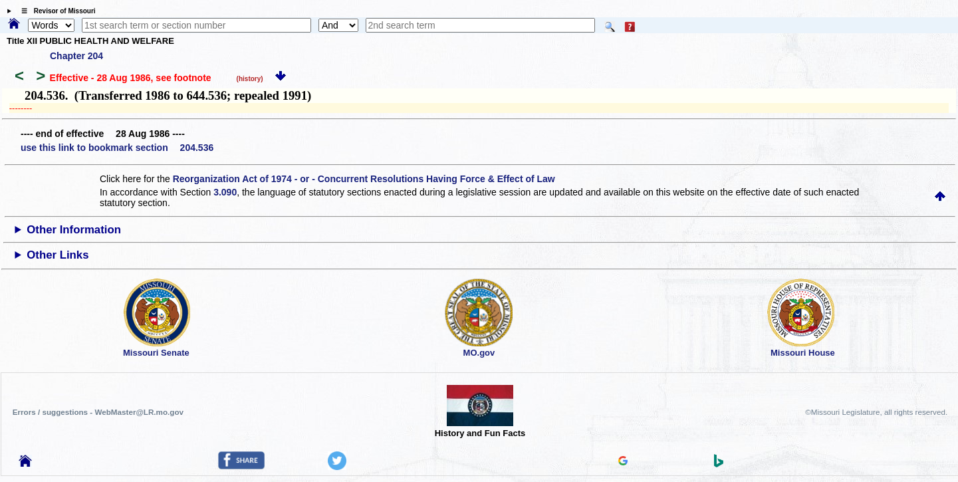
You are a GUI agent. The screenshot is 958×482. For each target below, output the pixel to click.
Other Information (74, 229)
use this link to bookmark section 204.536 (117, 147)
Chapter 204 (76, 56)
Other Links (57, 255)
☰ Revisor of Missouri (55, 11)
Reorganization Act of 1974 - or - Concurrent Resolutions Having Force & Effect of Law (364, 179)
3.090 (225, 192)
